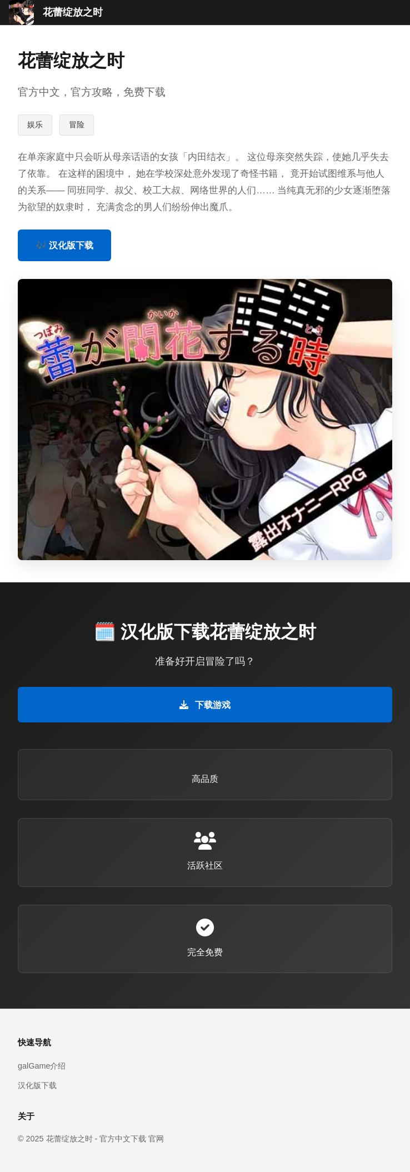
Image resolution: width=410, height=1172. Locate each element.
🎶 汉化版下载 (64, 245)
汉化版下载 (37, 1085)
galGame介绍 (42, 1065)
